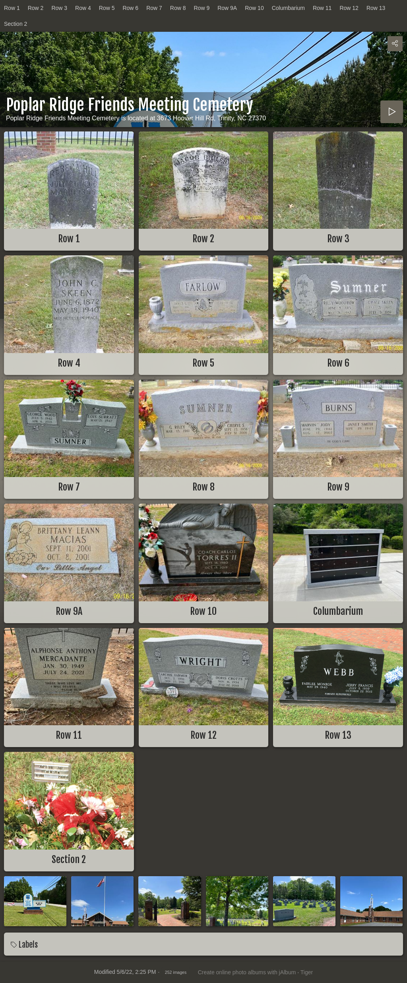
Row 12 (348, 8)
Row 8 (178, 8)
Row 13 (375, 8)
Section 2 (15, 24)
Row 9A (227, 8)
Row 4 (83, 8)
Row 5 (107, 8)
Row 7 (154, 8)
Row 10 (254, 8)
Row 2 (36, 8)
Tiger (306, 972)
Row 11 (322, 8)
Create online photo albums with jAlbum (247, 972)
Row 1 (12, 8)
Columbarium (288, 8)
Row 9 (202, 8)
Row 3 (59, 8)
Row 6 (130, 8)
